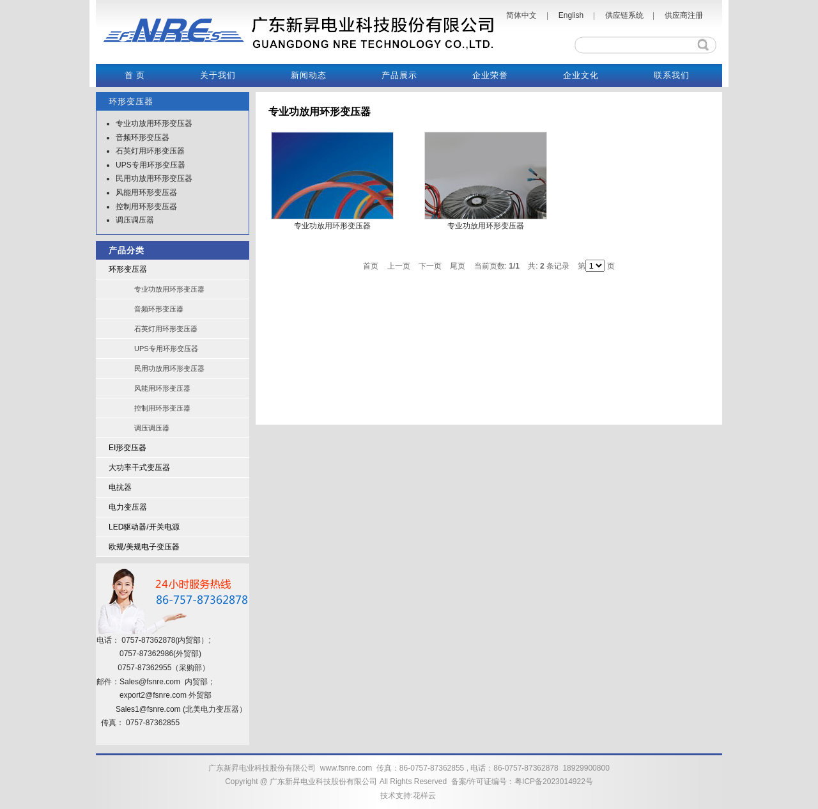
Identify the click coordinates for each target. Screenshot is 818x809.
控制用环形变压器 (146, 206)
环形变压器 (128, 269)
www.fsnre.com (346, 768)
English (571, 15)
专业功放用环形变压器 (154, 123)
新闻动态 (309, 75)
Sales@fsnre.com (150, 681)
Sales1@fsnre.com (148, 709)
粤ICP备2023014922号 (553, 781)
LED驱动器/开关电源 (144, 526)
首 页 (135, 75)
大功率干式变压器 (139, 467)
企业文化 (581, 75)
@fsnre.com (166, 695)
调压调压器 (135, 220)
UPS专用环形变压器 (150, 165)
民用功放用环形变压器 (154, 178)
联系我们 (672, 75)
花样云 (424, 795)
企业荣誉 (490, 75)
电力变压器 (128, 507)
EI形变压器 (127, 447)
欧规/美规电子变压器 (144, 546)
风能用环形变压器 (146, 192)
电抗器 (120, 487)
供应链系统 (624, 15)
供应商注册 (684, 15)
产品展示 (399, 75)
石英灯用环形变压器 (150, 150)
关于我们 (218, 75)
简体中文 (521, 15)
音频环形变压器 (142, 137)
